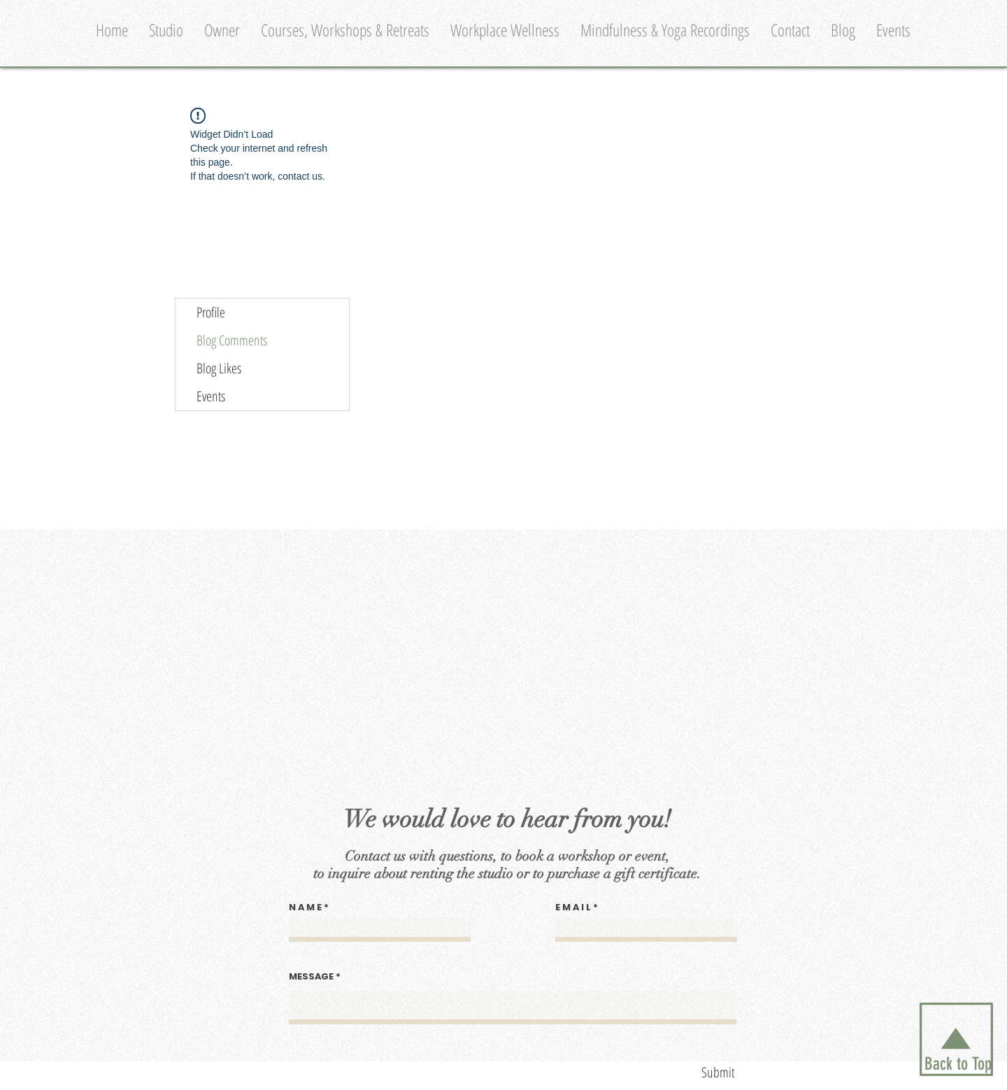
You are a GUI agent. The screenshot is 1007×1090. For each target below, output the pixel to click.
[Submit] (671, 1072)
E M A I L (573, 907)
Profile (211, 312)
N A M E (305, 907)
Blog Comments (232, 340)
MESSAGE (311, 976)
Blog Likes (219, 368)
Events (211, 396)
